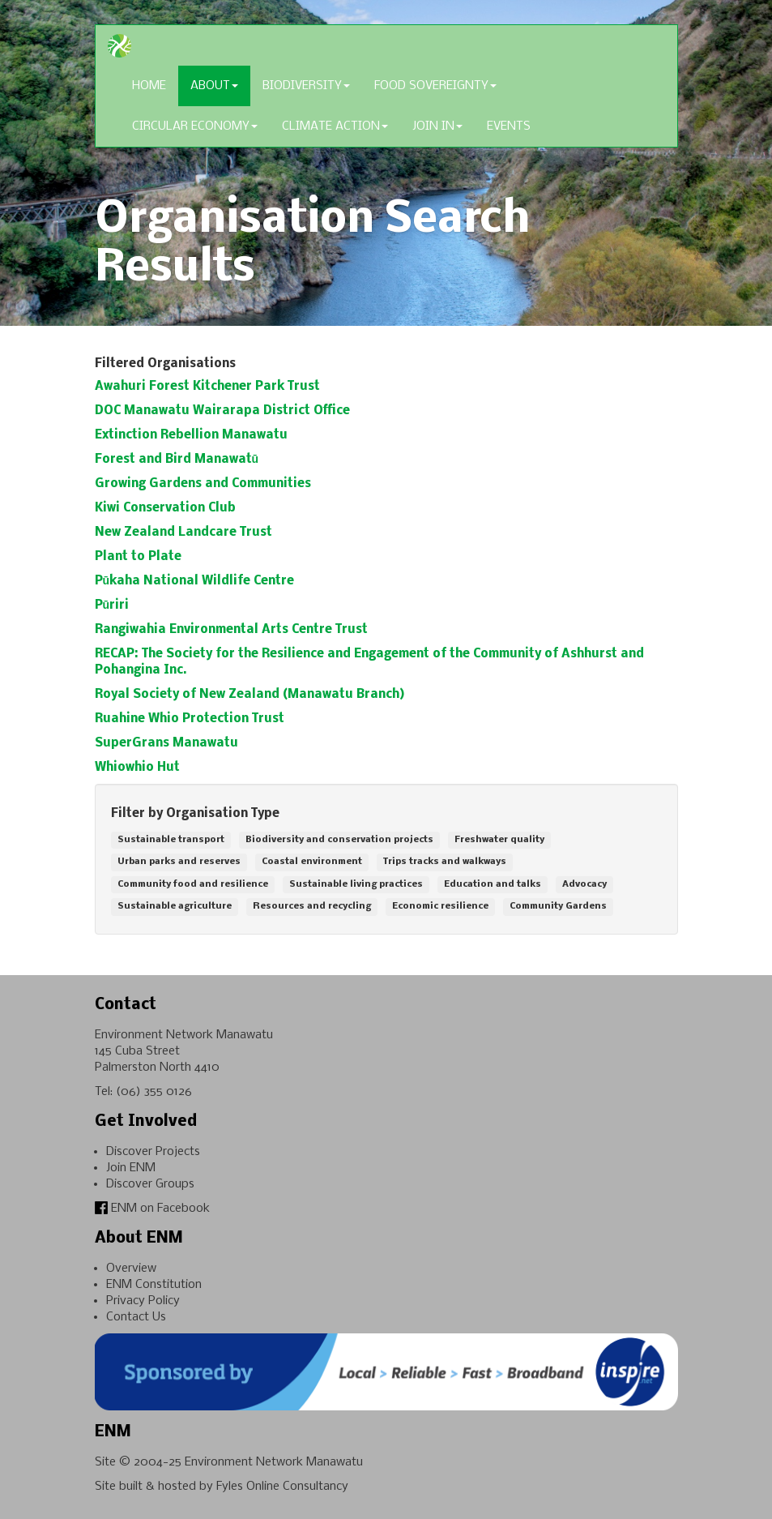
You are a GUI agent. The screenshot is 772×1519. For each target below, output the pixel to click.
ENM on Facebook (152, 1208)
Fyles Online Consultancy (282, 1486)
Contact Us (136, 1317)
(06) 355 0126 (154, 1091)
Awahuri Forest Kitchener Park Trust (207, 386)
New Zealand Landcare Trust (183, 532)
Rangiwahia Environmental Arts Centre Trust (231, 629)
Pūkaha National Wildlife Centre (195, 581)
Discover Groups (150, 1184)
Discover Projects (153, 1151)
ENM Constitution (154, 1284)
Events (509, 126)
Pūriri (112, 605)
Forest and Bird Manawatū (177, 459)
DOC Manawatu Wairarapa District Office (222, 410)
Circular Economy (195, 126)
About (214, 85)
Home (149, 85)
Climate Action (335, 126)
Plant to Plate (138, 556)
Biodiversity (306, 85)
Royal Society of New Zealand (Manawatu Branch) (249, 694)
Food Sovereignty (435, 85)
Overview (131, 1268)
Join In (437, 126)
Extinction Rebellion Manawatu (191, 435)
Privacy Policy (143, 1300)
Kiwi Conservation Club (165, 508)
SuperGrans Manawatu (166, 743)
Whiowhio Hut (137, 767)
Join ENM (131, 1168)
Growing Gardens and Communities (203, 483)
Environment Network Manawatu (274, 1462)
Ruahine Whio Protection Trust (189, 718)
